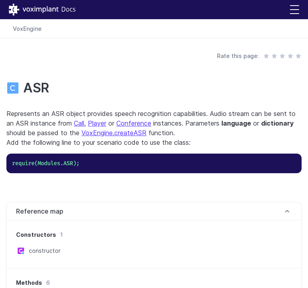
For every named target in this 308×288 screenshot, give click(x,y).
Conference (133, 123)
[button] (294, 10)
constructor (45, 250)
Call (79, 123)
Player (97, 123)
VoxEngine (27, 28)
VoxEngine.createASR (113, 133)
